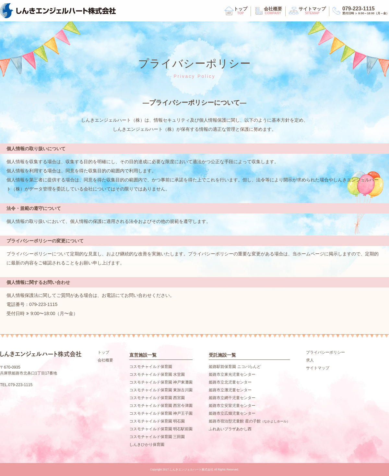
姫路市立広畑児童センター (232, 413)
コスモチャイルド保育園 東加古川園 (161, 390)
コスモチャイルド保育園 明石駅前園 (161, 429)
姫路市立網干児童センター (232, 398)
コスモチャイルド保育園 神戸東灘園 (161, 382)
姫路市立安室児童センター (232, 405)
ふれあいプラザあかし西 (230, 429)
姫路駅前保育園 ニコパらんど (234, 366)
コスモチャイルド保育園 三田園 (157, 436)
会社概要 (273, 11)
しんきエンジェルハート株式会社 (58, 10)
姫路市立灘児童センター (230, 390)
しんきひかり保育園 (146, 444)
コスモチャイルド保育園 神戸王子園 (161, 413)
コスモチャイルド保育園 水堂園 (157, 374)
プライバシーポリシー (325, 352)
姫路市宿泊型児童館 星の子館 (249, 421)
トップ (240, 11)
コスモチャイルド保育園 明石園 (157, 421)
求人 (310, 360)
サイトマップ (312, 11)
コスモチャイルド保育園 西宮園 (157, 398)
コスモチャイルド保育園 (150, 366)
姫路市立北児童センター (230, 382)
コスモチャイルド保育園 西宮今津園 (161, 405)
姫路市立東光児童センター (232, 374)
